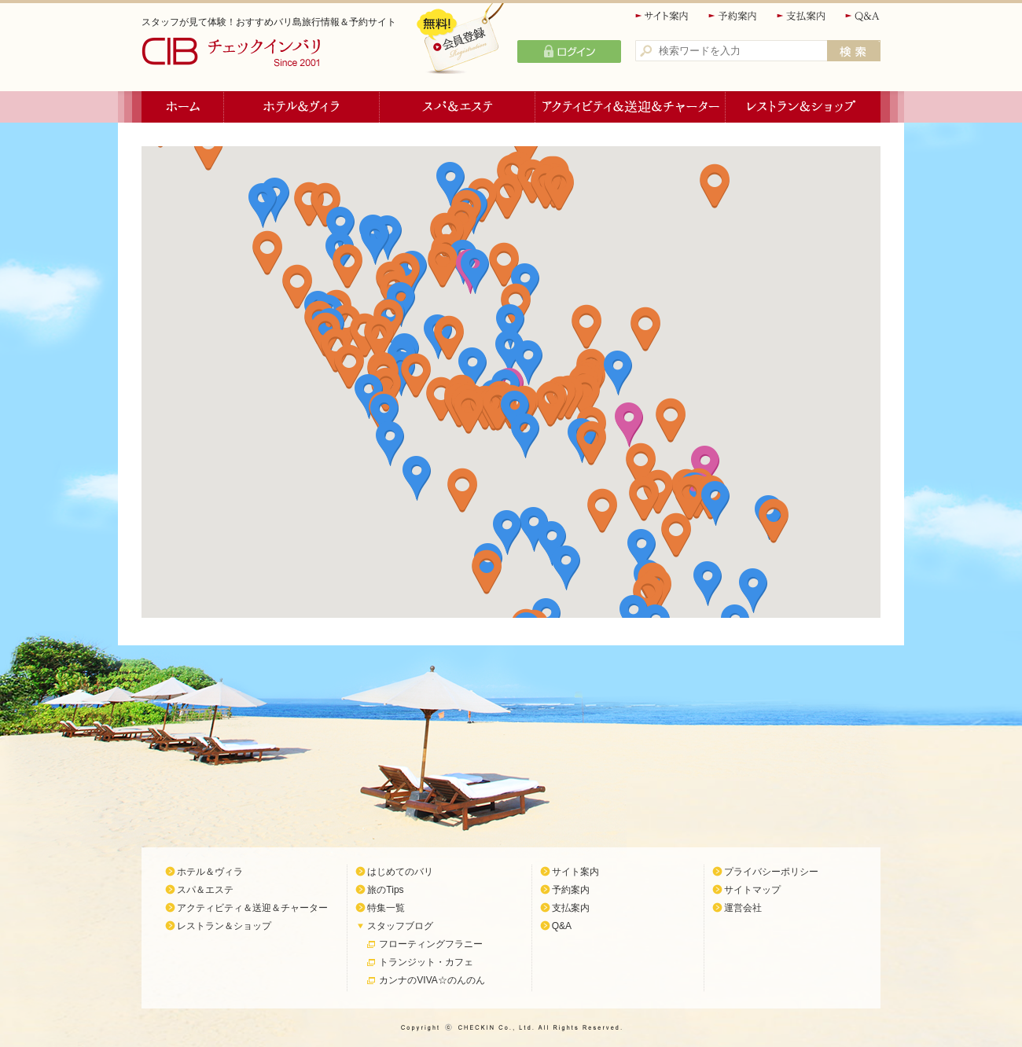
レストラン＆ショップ (803, 107)
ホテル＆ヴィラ (302, 107)
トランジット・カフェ (426, 962)
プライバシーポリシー (771, 871)
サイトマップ (752, 889)
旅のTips (385, 889)
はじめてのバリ (400, 871)
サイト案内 (662, 16)
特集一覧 (386, 907)
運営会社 (743, 907)
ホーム (183, 107)
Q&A (862, 16)
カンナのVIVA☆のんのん (431, 980)
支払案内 (802, 16)
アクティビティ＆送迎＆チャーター (630, 107)
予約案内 (733, 16)
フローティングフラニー (431, 944)
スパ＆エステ (457, 107)
